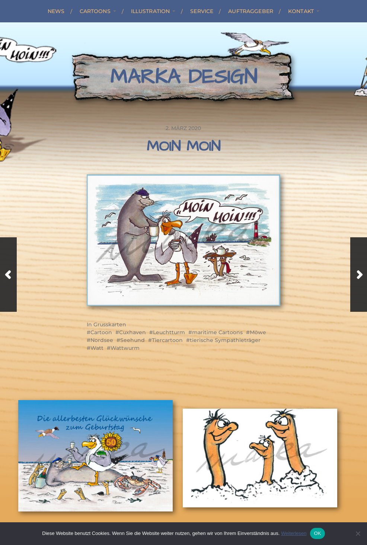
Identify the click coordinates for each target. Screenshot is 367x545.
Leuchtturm (169, 332)
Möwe (258, 332)
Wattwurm (125, 348)
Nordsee (101, 340)
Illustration (150, 11)
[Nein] (357, 533)
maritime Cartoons (217, 332)
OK (317, 533)
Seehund (132, 340)
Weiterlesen (293, 533)
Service (201, 11)
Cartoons (95, 11)
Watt (96, 348)
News (56, 11)
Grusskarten (109, 324)
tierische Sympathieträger (225, 340)
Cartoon (101, 332)
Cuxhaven (132, 332)
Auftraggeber (250, 11)
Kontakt (301, 11)
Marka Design (183, 77)
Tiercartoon (167, 340)
